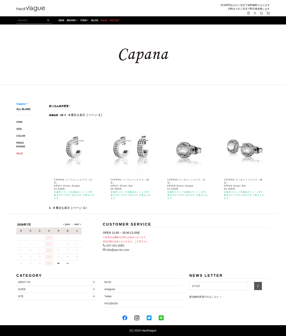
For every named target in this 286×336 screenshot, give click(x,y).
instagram (109, 289)
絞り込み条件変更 (60, 106)
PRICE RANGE (20, 144)
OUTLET (115, 20)
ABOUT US (24, 282)
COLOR (20, 136)
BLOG (94, 20)
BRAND (71, 20)
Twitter (108, 296)
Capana (20, 103)
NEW (61, 20)
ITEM (83, 20)
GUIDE (22, 289)
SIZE (19, 129)
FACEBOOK (111, 303)
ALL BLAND (23, 109)
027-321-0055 (113, 245)
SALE (104, 20)
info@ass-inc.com (116, 249)
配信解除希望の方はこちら (205, 296)
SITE (20, 296)
